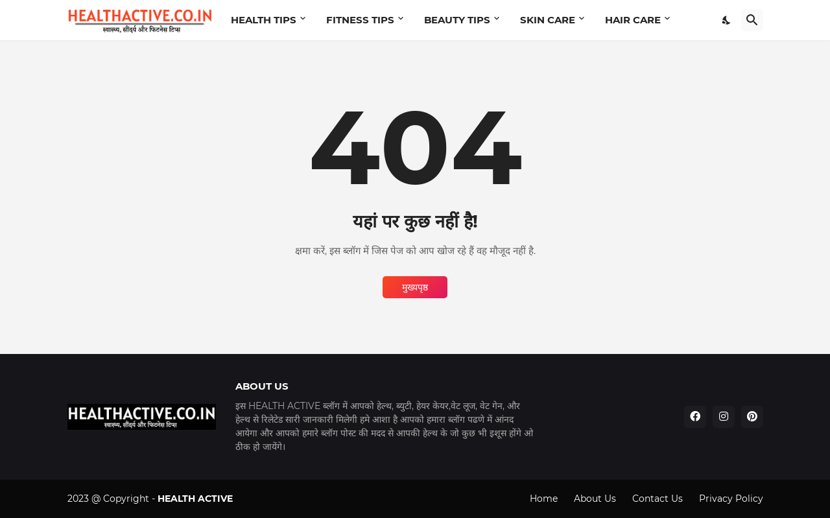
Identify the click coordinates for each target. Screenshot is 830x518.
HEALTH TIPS (263, 20)
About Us (595, 498)
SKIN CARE (547, 20)
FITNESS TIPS (360, 20)
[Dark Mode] (727, 20)
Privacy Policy (731, 498)
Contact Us (657, 498)
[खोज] (752, 20)
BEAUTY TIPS (457, 20)
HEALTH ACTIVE (195, 498)
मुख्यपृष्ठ (415, 287)
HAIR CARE (633, 20)
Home (544, 498)
